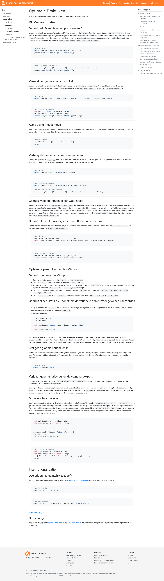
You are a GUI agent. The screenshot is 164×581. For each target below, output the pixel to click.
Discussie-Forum (100, 555)
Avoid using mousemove (148, 27)
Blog (132, 3)
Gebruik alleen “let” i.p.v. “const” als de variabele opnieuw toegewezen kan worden (150, 54)
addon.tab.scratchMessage (78, 480)
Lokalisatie (6, 16)
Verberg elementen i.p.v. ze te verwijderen (149, 31)
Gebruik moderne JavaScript (149, 48)
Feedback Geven (72, 558)
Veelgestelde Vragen (9, 42)
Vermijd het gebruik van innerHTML (147, 23)
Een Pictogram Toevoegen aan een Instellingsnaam (15, 38)
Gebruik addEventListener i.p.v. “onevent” (150, 18)
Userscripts (8, 25)
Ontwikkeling (7, 19)
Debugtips (10, 28)
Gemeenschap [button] (141, 3)
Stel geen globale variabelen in (149, 59)
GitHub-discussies (74, 523)
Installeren (105, 3)
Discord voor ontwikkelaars (104, 563)
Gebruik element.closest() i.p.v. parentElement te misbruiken (150, 41)
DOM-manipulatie (144, 13)
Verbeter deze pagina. (37, 513)
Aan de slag (7, 13)
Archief (130, 555)
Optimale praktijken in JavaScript (149, 45)
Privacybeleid (133, 560)
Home (3, 10)
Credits (68, 560)
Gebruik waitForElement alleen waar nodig (150, 36)
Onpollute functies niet (147, 67)
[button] (24, 13)
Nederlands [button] (154, 3)
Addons (114, 3)
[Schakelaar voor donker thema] (161, 2)
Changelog (70, 563)
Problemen (98, 558)
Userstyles (8, 34)
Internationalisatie (144, 70)
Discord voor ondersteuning (104, 560)
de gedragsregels (53, 523)
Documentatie (124, 3)
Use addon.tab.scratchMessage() (151, 73)
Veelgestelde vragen (73, 555)
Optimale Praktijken (13, 31)
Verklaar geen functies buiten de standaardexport (150, 63)
